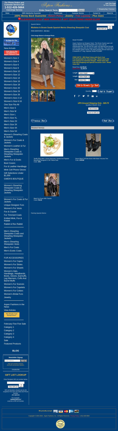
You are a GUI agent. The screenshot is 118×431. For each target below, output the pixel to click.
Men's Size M (10, 111)
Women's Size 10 (12, 71)
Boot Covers (9, 163)
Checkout (111, 9)
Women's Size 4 (11, 61)
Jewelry (7, 297)
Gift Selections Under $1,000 (13, 174)
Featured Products (12, 344)
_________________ (13, 182)
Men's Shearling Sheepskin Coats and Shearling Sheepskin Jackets (14, 234)
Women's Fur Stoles (13, 264)
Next (108, 121)
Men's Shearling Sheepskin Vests (11, 243)
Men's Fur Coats (11, 247)
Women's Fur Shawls (13, 268)
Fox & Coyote (10, 212)
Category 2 (9, 330)
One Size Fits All (11, 104)
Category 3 (9, 334)
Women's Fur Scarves (14, 284)
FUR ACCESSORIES (14, 258)
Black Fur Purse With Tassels (43, 198)
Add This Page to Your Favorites (110, 4)
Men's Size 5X (10, 131)
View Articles (10, 310)
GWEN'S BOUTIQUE (13, 179)
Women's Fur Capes (13, 261)
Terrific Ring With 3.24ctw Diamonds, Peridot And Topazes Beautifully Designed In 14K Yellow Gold (51, 159)
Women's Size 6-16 (13, 101)
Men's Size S (10, 108)
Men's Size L (10, 114)
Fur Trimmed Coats (13, 215)
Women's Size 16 (12, 81)
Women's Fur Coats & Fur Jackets (16, 200)
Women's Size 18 (12, 84)
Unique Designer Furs (14, 205)
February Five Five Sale (15, 324)
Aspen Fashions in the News (14, 305)
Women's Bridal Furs (13, 294)
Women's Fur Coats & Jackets (14, 141)
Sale (6, 340)
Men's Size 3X (10, 124)
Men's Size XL (10, 118)
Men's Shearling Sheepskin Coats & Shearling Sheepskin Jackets (13, 153)
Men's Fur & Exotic (12, 160)
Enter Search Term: (48, 10)
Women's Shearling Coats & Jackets (16, 135)
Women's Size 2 (11, 58)
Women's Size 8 (11, 68)
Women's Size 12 (12, 75)
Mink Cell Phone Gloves (15, 170)
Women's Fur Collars (13, 291)
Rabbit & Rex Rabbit (13, 224)
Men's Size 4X (10, 128)
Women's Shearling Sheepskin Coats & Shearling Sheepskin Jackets (13, 189)
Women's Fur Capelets (14, 287)
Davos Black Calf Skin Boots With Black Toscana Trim (91, 158)
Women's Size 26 (12, 94)
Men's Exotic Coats (13, 251)
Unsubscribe (16, 369)
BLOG (15, 350)
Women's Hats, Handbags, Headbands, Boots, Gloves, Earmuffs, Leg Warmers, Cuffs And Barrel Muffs (15, 276)
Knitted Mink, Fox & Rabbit (13, 219)
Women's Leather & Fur (15, 146)
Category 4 (9, 337)
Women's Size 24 (12, 91)
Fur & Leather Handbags (15, 166)
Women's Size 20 (12, 88)
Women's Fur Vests (13, 208)
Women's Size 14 (12, 78)
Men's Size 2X (10, 121)
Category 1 (9, 327)
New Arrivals (9, 48)
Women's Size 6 (11, 65)
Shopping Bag (103, 9)
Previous (39, 121)
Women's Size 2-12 (13, 98)
